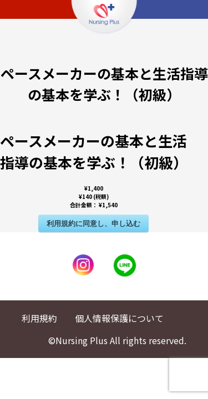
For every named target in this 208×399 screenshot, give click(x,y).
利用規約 (39, 318)
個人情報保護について (119, 318)
